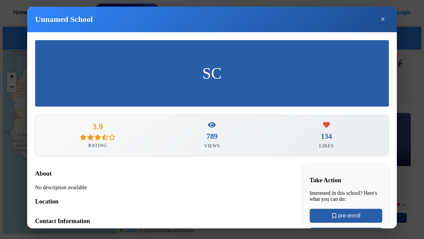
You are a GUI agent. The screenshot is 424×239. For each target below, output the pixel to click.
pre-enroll (345, 217)
